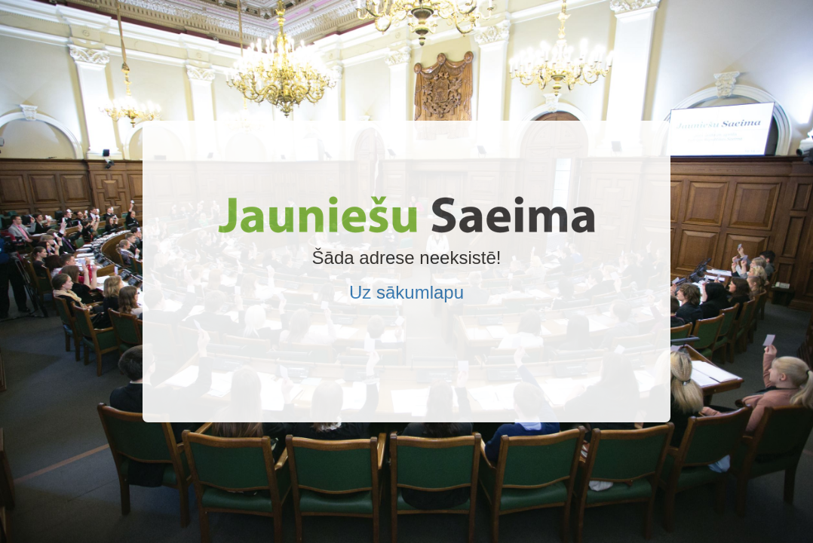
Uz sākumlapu (406, 292)
